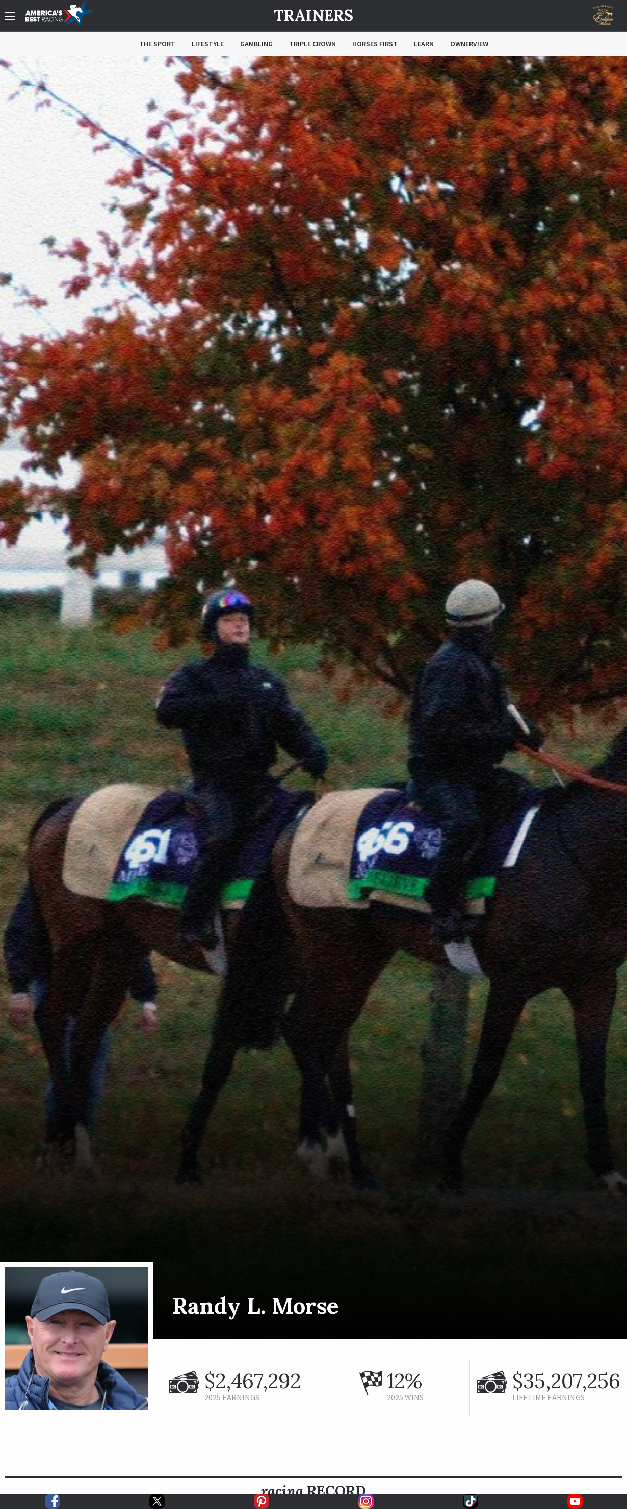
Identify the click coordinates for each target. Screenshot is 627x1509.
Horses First (375, 43)
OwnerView (469, 43)
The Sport (157, 43)
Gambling (256, 43)
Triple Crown (312, 43)
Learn (424, 43)
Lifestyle (208, 43)
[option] (313, 697)
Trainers (313, 15)
